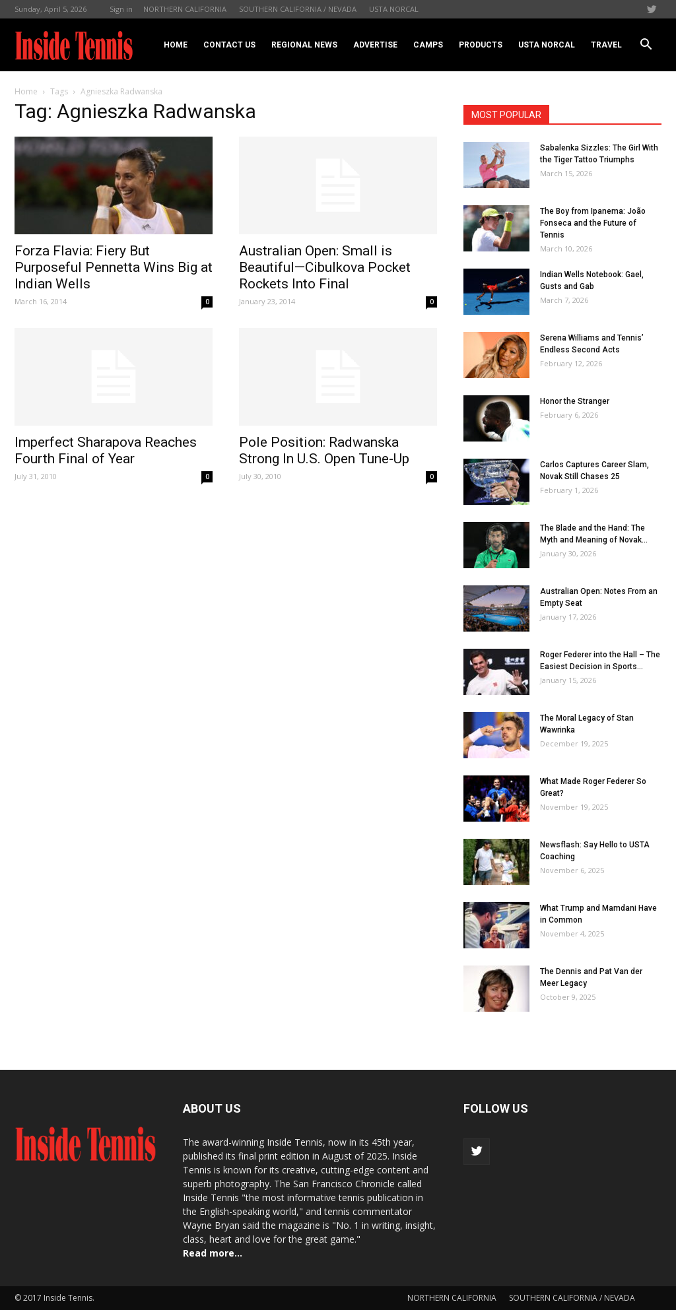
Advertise (375, 44)
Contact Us (229, 44)
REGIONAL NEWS (304, 44)
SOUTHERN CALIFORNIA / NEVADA (297, 9)
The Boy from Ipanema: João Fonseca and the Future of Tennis (593, 223)
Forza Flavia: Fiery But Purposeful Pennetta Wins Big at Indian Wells (114, 267)
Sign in (121, 9)
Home (175, 44)
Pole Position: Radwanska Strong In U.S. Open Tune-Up (324, 450)
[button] (645, 45)
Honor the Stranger (574, 401)
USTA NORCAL (394, 9)
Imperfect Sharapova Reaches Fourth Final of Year (106, 450)
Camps (428, 44)
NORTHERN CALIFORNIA (184, 9)
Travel (606, 44)
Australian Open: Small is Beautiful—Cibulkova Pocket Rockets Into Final (325, 267)
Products (480, 44)
